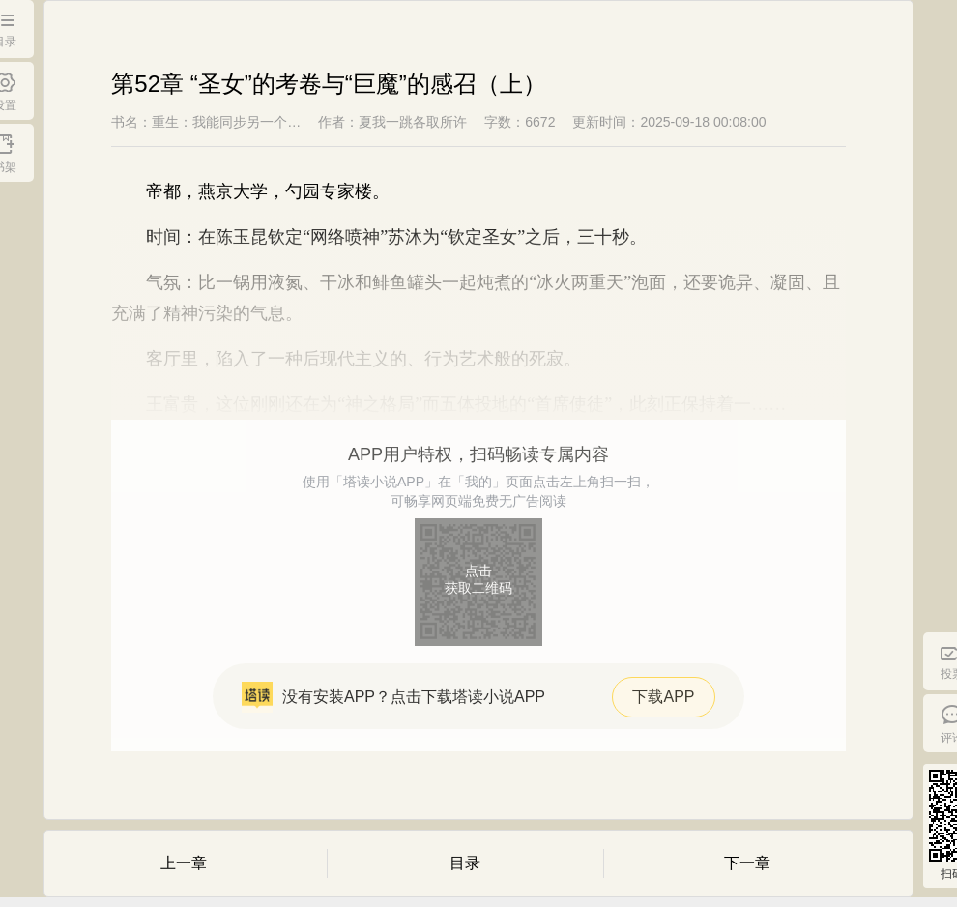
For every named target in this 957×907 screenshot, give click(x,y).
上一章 (183, 863)
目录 (465, 863)
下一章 (747, 863)
